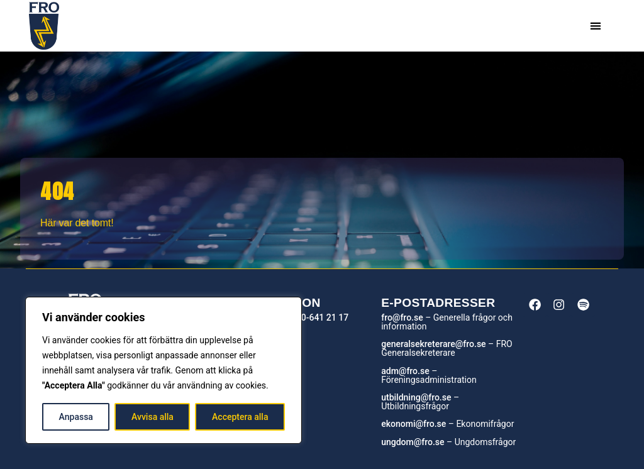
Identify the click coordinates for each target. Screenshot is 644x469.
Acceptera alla (240, 417)
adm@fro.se (405, 371)
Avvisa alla (152, 417)
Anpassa (76, 417)
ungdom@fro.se (412, 442)
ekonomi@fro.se (413, 424)
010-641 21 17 (319, 317)
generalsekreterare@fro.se (433, 344)
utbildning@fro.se (416, 397)
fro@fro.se (402, 317)
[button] (595, 26)
